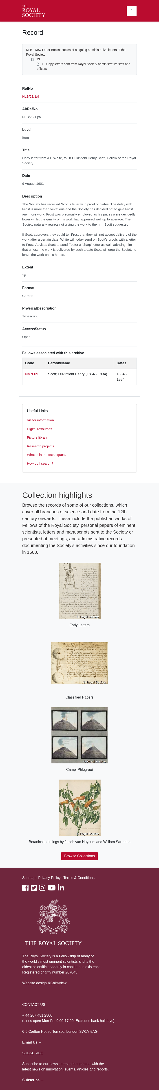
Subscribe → (33, 1080)
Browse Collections (79, 856)
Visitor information (40, 420)
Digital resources (39, 429)
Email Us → (32, 1042)
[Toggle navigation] (132, 11)
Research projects (40, 446)
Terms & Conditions (79, 878)
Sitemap (28, 878)
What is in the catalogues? (46, 455)
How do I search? (40, 463)
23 (38, 59)
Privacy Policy (49, 878)
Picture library (37, 437)
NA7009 (31, 374)
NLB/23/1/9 (30, 96)
